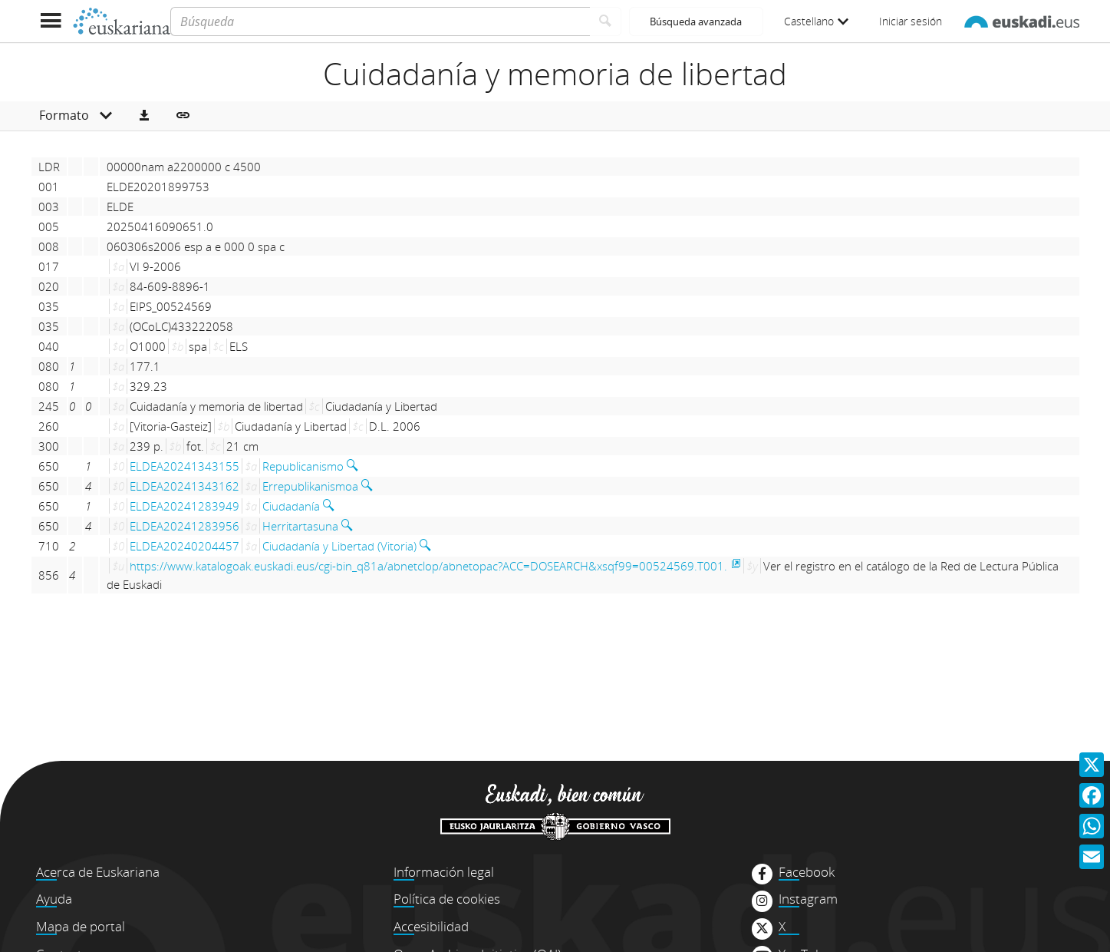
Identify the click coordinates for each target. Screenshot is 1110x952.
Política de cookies (447, 898)
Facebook (807, 872)
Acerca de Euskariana (98, 872)
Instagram (808, 899)
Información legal (444, 872)
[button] (144, 116)
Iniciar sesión (910, 21)
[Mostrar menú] (51, 21)
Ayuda (54, 898)
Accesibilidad (431, 926)
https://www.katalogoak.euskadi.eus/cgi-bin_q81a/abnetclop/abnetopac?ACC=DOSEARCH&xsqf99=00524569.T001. (428, 566)
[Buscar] (605, 21)
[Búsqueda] (380, 21)
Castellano (816, 21)
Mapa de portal (80, 926)
